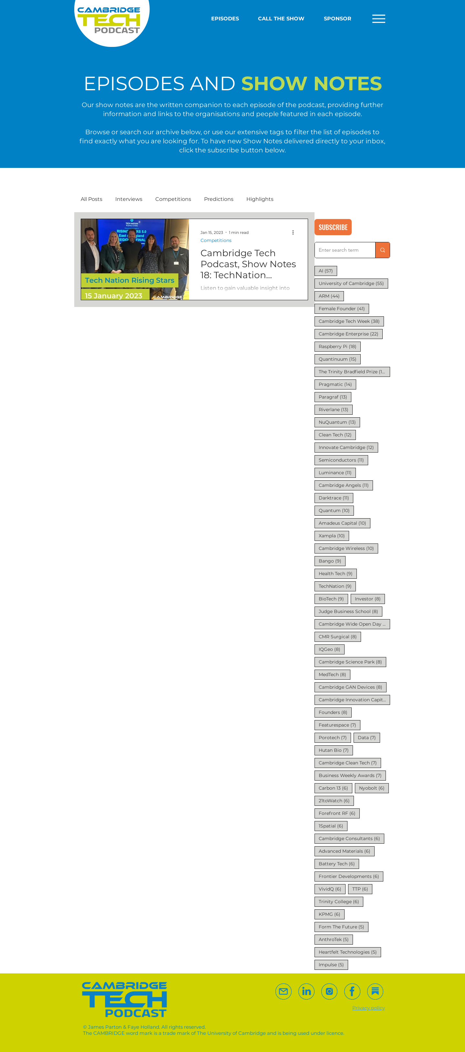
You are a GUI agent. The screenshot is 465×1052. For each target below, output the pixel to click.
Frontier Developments (351, 876)
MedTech (334, 674)
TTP (362, 889)
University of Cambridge (353, 283)
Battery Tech (339, 863)
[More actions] (295, 232)
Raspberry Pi (340, 346)
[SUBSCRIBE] (333, 227)
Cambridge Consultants (351, 838)
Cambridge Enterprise (351, 334)
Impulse (333, 964)
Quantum (336, 510)
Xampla (334, 535)
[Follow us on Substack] (329, 991)
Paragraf (335, 397)
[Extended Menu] (377, 18)
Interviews (128, 199)
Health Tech (338, 573)
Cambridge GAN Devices (353, 687)
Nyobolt (374, 788)
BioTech (333, 599)
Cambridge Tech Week (351, 321)
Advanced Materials (347, 851)
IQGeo (332, 649)
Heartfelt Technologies (350, 952)
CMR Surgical (340, 636)
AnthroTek (336, 939)
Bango (332, 561)
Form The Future (343, 927)
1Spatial (333, 826)
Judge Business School (350, 611)
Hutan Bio (336, 750)
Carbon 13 (335, 788)
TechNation (337, 586)
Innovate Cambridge (348, 447)
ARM (331, 296)
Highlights (260, 199)
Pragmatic (337, 384)
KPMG (332, 914)
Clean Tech (337, 435)
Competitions (173, 199)
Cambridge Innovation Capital (354, 699)
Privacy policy (368, 1008)
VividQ (332, 889)
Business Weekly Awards (352, 775)
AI (328, 271)
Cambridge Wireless (348, 548)
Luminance (337, 472)
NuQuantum (339, 422)
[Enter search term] (340, 250)
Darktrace (336, 498)
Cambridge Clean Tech (350, 763)
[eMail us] (283, 991)
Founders (335, 712)
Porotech (335, 737)
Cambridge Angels (346, 485)
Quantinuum (340, 359)
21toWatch (336, 800)
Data (369, 737)
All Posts (91, 199)
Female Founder (344, 308)
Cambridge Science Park (352, 662)
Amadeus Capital (344, 523)
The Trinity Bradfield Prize (354, 371)
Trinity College (341, 901)
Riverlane (336, 409)
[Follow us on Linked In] (306, 991)
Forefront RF (339, 813)
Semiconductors (343, 460)
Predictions (218, 199)
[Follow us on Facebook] (352, 991)
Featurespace (339, 725)
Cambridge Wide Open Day (354, 624)
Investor (370, 599)
